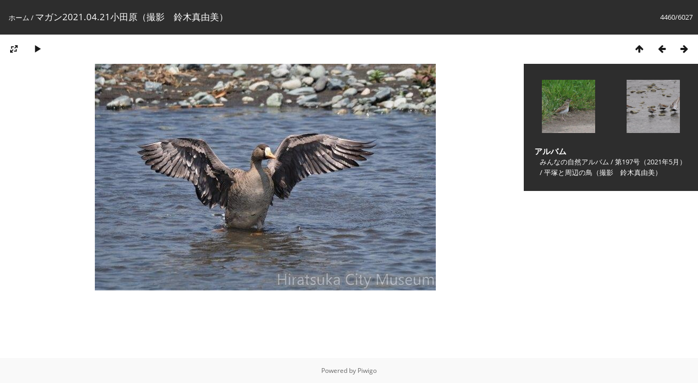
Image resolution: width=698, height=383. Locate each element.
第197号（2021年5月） (650, 161)
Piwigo (367, 370)
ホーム (19, 17)
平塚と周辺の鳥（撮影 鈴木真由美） (603, 172)
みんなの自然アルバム (574, 161)
